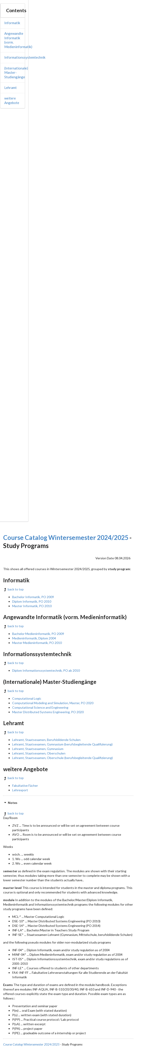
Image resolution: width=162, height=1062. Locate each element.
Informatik (12, 23)
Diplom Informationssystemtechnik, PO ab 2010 (46, 670)
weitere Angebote (11, 100)
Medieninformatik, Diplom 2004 (34, 638)
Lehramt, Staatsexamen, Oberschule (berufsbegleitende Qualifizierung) (62, 758)
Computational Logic (26, 698)
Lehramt (10, 88)
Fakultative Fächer (25, 785)
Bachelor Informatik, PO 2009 (33, 597)
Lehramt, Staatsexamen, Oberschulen (38, 753)
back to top (13, 589)
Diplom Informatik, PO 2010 (31, 601)
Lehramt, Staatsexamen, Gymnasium (37, 749)
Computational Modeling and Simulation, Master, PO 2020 (52, 703)
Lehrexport (20, 790)
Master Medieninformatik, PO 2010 (37, 643)
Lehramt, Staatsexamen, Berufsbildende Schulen (46, 740)
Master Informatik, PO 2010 (32, 606)
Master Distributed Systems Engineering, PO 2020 (48, 712)
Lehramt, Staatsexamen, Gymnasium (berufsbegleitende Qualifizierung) (62, 744)
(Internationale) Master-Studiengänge (16, 72)
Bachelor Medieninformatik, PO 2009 (38, 634)
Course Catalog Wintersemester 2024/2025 (65, 537)
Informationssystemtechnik (24, 57)
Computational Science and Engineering (40, 707)
